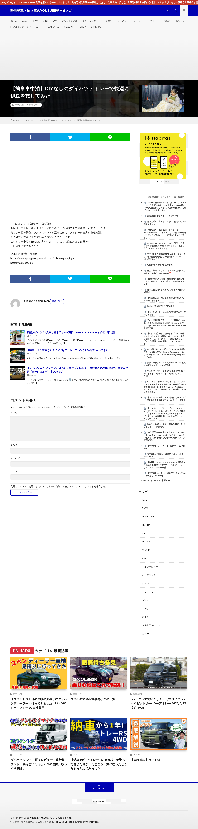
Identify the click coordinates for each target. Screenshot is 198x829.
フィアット (122, 20)
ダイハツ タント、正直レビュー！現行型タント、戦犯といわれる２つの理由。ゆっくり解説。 (38, 764)
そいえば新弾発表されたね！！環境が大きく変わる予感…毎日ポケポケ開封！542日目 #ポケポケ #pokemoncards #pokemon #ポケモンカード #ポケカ (165, 324)
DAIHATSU (53, 26)
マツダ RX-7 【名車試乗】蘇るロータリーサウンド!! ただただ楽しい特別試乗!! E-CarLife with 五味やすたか (164, 256)
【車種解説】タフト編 (145, 760)
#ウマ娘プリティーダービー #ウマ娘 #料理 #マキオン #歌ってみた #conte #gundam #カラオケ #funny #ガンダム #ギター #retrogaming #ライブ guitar (164, 353)
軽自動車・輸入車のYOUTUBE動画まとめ (50, 817)
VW (55, 20)
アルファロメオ (69, 20)
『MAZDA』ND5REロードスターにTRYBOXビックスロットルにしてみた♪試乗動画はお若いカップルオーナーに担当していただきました (165, 234)
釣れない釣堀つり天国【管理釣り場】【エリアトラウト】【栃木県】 (165, 425)
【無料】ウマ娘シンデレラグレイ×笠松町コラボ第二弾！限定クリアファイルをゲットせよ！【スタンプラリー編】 (164, 465)
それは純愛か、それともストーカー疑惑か (165, 197)
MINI (45, 20)
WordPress (92, 821)
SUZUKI (68, 26)
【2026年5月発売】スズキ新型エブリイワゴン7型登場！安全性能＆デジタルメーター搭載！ (165, 398)
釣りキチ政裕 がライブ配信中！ (160, 306)
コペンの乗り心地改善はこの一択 (92, 699)
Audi (24, 20)
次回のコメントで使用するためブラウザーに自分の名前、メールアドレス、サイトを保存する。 (58, 486)
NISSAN (146, 541)
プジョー (154, 20)
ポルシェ (179, 20)
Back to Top (99, 788)
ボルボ (167, 20)
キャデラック (89, 20)
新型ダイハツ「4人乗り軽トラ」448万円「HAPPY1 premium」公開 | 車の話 (71, 332)
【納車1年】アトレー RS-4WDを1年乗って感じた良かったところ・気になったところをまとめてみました (98, 764)
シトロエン (106, 20)
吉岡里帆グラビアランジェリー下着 (162, 216)
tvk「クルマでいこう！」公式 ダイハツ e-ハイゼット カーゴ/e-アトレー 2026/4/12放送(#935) (158, 703)
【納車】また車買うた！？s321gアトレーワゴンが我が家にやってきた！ (69, 350)
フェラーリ (139, 20)
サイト (13, 471)
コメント (14, 413)
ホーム (13, 20)
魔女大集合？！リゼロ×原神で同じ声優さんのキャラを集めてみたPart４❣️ (164, 271)
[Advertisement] (99, 55)
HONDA (82, 26)
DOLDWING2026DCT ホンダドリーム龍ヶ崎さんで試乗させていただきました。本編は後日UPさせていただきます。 (164, 246)
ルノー (39, 26)
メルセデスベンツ (22, 26)
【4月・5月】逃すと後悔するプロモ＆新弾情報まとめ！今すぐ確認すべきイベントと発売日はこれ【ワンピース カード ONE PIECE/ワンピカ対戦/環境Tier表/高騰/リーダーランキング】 (164, 338)
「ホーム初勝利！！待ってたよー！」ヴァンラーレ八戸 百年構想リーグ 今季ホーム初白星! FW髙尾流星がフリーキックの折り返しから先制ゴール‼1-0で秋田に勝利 (165, 206)
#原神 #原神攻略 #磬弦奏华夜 (159, 265)
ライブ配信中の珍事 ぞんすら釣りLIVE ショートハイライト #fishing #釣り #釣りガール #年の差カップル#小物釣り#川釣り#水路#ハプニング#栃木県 (164, 436)
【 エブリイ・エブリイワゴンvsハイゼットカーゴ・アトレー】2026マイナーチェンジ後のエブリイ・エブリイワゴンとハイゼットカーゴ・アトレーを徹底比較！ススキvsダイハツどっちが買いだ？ (164, 413)
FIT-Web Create (63, 821)
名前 (14, 445)
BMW (35, 20)
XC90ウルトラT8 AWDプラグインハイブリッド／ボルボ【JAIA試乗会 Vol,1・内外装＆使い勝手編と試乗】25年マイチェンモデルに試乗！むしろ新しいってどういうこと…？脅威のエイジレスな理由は (165, 387)
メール (15, 458)
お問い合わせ (98, 26)
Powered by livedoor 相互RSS (155, 480)
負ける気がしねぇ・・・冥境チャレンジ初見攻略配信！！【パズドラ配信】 (165, 364)
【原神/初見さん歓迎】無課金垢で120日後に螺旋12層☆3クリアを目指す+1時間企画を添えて (164, 281)
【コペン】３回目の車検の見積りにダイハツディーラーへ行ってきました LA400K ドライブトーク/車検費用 (38, 703)
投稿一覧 (56, 301)
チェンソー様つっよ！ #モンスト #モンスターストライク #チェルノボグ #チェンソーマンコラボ (164, 373)
